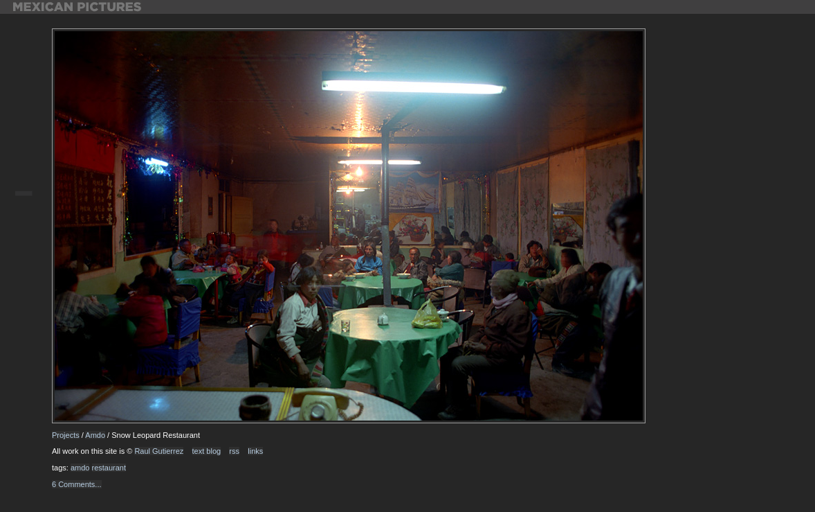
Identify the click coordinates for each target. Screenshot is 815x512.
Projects (66, 435)
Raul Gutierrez (158, 451)
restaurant (109, 468)
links (255, 451)
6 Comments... (77, 484)
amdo (80, 468)
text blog (206, 451)
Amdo (95, 435)
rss (234, 451)
